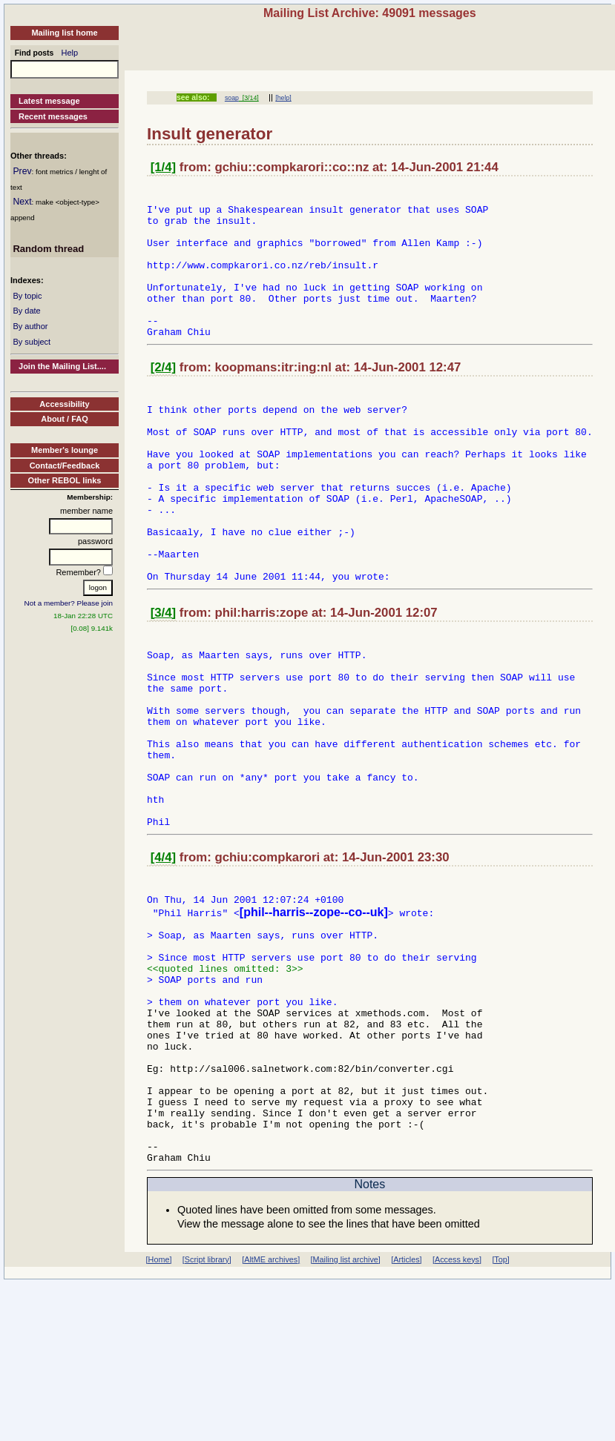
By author (30, 326)
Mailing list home (64, 32)
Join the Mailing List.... (62, 366)
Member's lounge (64, 449)
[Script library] (206, 1417)
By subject (31, 341)
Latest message (49, 100)
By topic (27, 295)
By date (26, 310)
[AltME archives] (271, 1417)
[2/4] (164, 396)
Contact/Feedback (65, 465)
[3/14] (249, 98)
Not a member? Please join (69, 603)
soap (232, 98)
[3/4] (164, 679)
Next (22, 201)
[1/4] (164, 167)
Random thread (48, 248)
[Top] (500, 1417)
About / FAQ (64, 418)
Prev (22, 171)
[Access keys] (457, 1417)
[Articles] (406, 1417)
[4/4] (164, 962)
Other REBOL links (65, 480)
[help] (283, 98)
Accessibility (64, 404)
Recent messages (53, 116)
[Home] (159, 1417)
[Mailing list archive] (346, 1417)
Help (70, 52)
